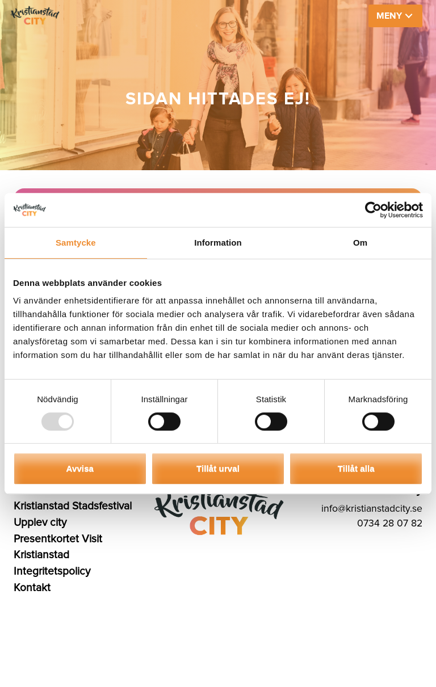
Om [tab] (360, 242)
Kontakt (32, 588)
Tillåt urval (218, 468)
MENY (389, 15)
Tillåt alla (356, 468)
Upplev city (40, 522)
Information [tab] (218, 242)
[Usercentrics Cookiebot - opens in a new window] (373, 209)
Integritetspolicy (52, 571)
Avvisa (80, 468)
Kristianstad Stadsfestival (73, 506)
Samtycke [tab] (76, 242)
